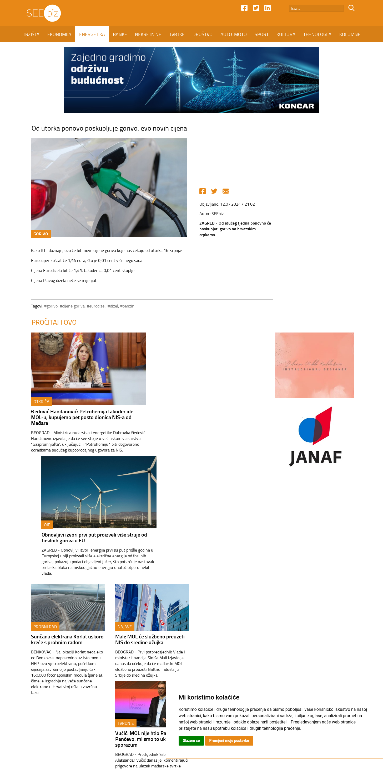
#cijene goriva (69, 306)
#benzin (125, 306)
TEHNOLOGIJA (317, 34)
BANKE (120, 34)
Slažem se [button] (191, 740)
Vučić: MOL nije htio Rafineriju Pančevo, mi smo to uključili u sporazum (230, 520)
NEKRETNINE (148, 34)
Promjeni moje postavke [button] (229, 740)
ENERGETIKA (92, 34)
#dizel (110, 306)
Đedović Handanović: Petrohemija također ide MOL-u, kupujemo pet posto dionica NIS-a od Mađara (80, 418)
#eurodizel (93, 306)
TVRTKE (177, 34)
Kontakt (144, 724)
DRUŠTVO (203, 34)
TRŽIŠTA (31, 34)
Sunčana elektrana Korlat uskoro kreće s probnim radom (65, 517)
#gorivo (48, 306)
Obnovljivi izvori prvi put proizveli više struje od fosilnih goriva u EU (207, 414)
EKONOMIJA (59, 34)
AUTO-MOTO (233, 34)
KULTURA (285, 34)
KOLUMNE (349, 34)
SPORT (262, 34)
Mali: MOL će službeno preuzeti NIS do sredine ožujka (147, 517)
